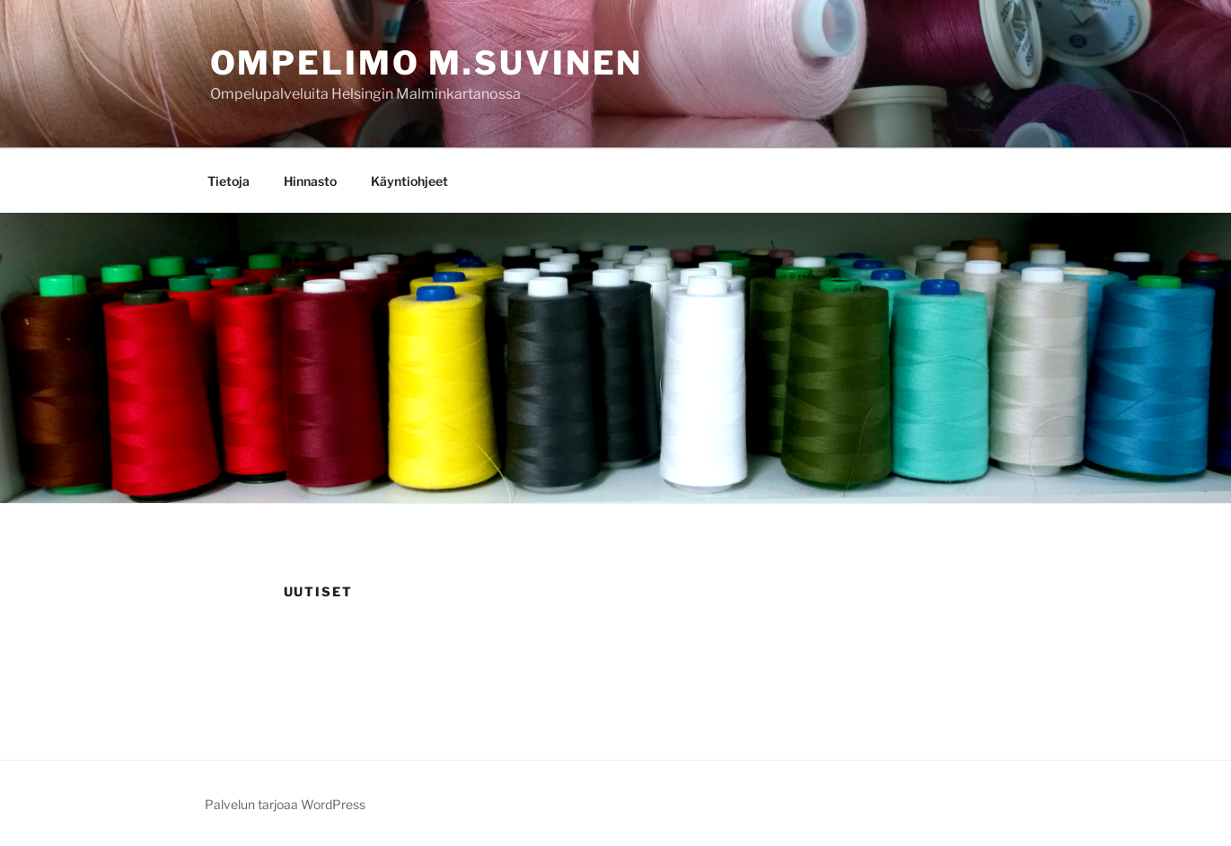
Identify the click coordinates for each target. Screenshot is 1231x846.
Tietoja (228, 181)
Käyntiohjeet (409, 181)
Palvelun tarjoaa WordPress (285, 804)
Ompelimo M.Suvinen (427, 63)
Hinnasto (310, 181)
